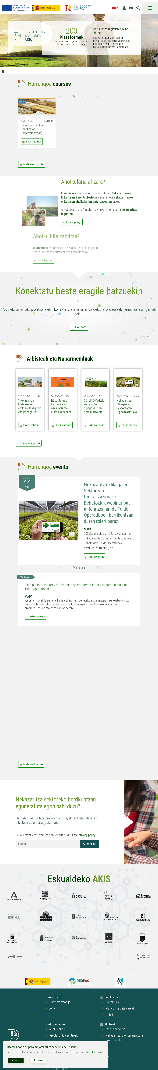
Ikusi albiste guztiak (30, 443)
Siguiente (155, 43)
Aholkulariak (57, 1029)
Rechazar (38, 1060)
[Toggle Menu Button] (150, 8)
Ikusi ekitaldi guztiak (33, 764)
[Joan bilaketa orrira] (138, 8)
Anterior (2, 43)
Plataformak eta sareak (119, 1008)
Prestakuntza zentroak (63, 1035)
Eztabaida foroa (115, 1029)
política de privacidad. (94, 1052)
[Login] (124, 8)
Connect (80, 327)
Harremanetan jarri (61, 1002)
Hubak (109, 1015)
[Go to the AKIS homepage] (83, 8)
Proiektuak (112, 1002)
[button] (60, 96)
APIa (52, 1008)
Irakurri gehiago (73, 227)
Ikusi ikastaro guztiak (33, 164)
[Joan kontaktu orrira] (131, 8)
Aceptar (15, 1060)
